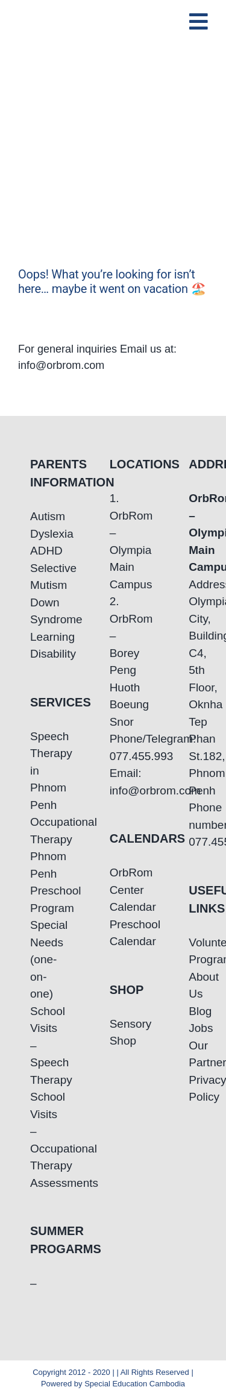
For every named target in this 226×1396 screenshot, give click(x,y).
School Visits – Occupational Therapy (33, 1131)
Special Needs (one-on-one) (33, 959)
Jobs (192, 1028)
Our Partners (192, 1054)
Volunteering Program (192, 951)
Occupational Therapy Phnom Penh (33, 848)
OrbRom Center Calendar (113, 889)
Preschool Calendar (113, 933)
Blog (192, 1011)
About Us (192, 985)
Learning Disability (33, 645)
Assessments (33, 1183)
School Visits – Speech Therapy (33, 1045)
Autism (33, 516)
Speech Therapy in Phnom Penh (33, 770)
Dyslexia (33, 533)
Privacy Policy (192, 1089)
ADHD (33, 550)
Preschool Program (33, 899)
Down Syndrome (33, 611)
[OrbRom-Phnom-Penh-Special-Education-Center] (72, 14)
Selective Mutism (33, 577)
